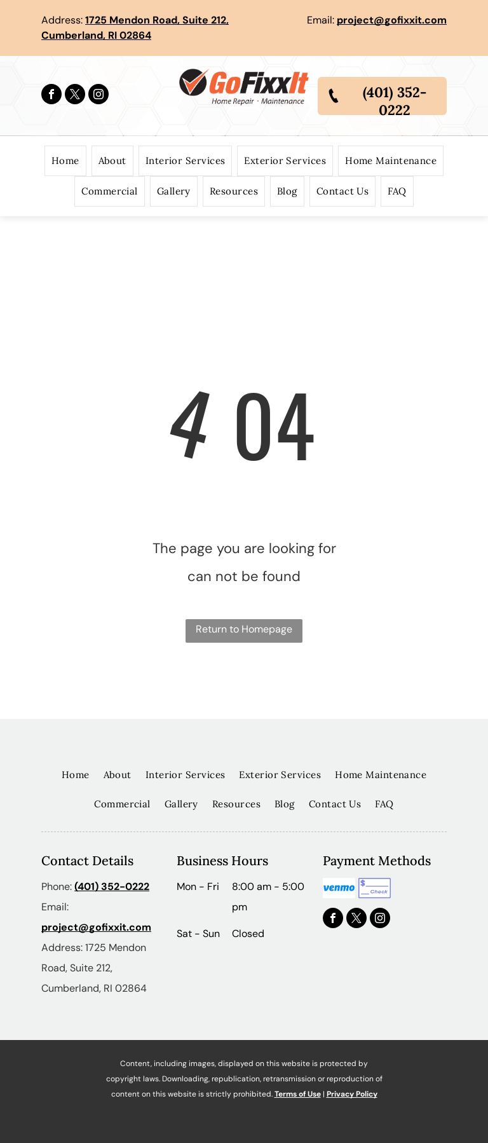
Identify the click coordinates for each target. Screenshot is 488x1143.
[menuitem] (65, 161)
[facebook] (51, 95)
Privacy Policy (352, 1094)
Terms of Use (297, 1094)
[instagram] (98, 95)
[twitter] (75, 95)
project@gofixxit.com (392, 20)
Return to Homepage (244, 629)
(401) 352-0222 (111, 886)
